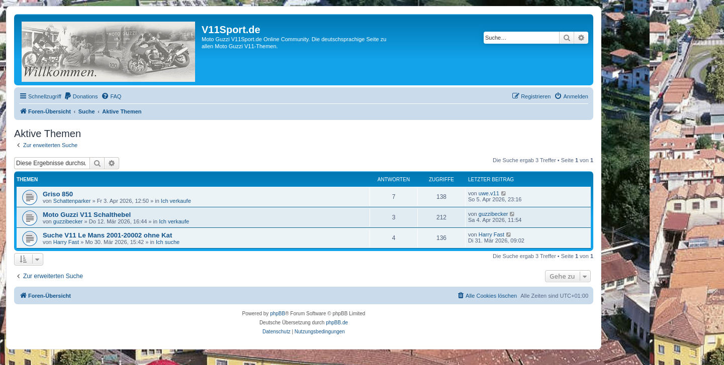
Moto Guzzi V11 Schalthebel (87, 214)
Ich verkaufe (176, 201)
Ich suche (167, 242)
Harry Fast (66, 242)
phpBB (277, 313)
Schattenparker (72, 201)
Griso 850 (58, 194)
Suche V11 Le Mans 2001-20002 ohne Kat (107, 235)
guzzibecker (68, 221)
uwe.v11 (489, 193)
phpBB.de (337, 322)
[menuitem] (81, 96)
